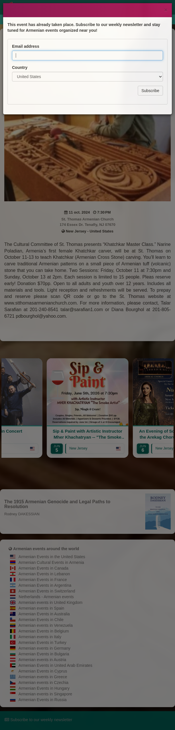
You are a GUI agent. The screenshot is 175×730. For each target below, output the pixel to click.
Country (19, 51)
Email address (25, 30)
